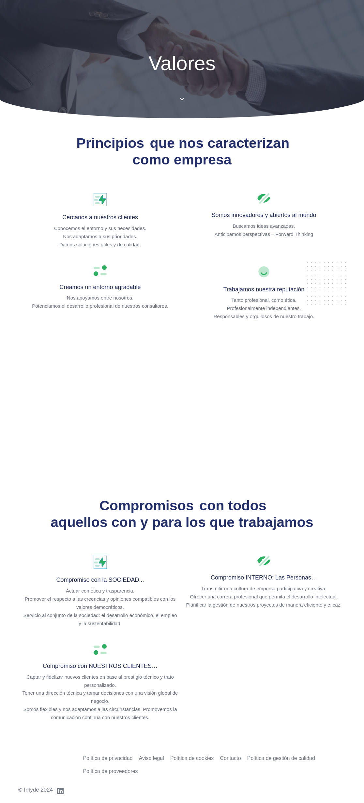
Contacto (230, 758)
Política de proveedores (110, 771)
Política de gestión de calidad (281, 758)
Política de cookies (192, 758)
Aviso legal (151, 758)
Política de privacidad (107, 758)
